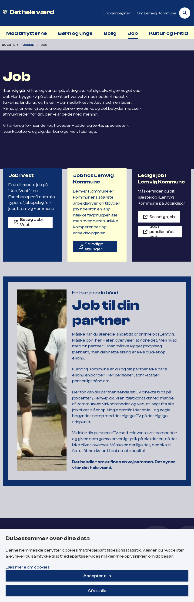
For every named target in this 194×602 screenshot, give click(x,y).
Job (133, 33)
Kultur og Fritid (168, 33)
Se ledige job (162, 216)
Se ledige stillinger (94, 246)
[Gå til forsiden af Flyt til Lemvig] (27, 13)
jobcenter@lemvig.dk (93, 398)
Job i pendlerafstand (161, 231)
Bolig (110, 33)
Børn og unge (75, 33)
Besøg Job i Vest (31, 222)
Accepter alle (97, 575)
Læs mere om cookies (28, 567)
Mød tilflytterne (26, 33)
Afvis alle (97, 590)
